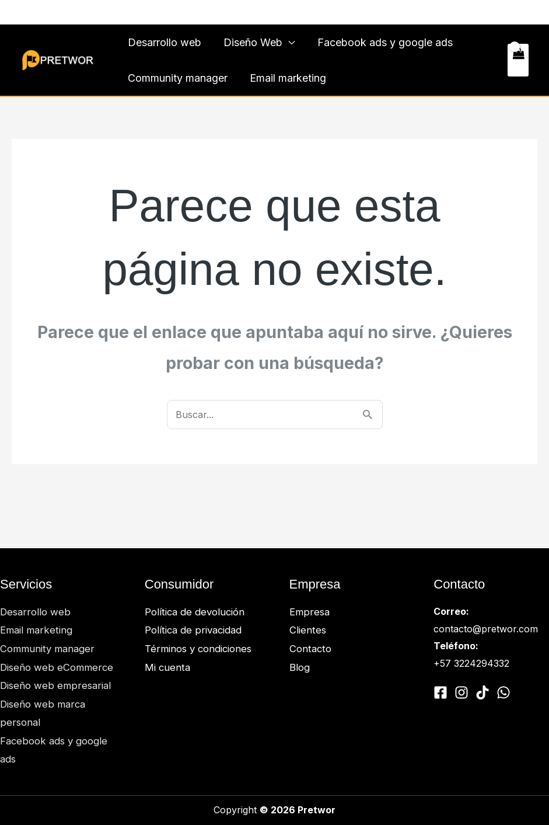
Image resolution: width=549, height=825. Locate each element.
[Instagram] (43, 13)
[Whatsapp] (60, 13)
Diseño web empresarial (56, 685)
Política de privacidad (195, 630)
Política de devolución (196, 612)
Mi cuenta (168, 667)
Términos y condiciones (200, 649)
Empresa (309, 612)
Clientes (308, 630)
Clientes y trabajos (428, 12)
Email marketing (286, 78)
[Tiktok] (482, 692)
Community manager (177, 78)
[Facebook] (25, 13)
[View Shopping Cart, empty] (518, 60)
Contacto (501, 12)
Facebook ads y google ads (381, 42)
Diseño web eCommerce (57, 667)
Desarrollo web (164, 42)
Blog (299, 667)
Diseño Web (251, 42)
